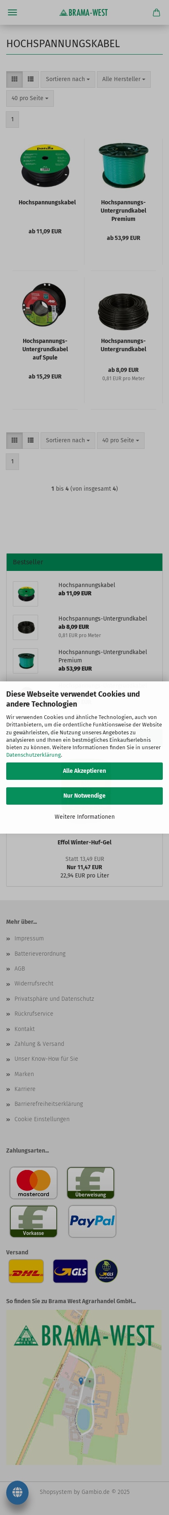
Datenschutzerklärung (33, 755)
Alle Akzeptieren (84, 770)
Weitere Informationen (85, 816)
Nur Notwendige (84, 795)
